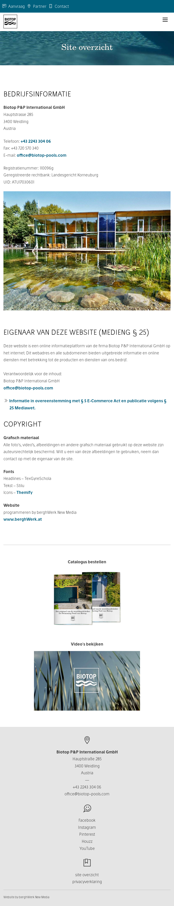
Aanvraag (13, 6)
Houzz (87, 841)
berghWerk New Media (34, 897)
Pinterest (87, 834)
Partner (36, 6)
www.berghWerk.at (22, 519)
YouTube (87, 848)
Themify (25, 492)
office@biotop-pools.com (41, 155)
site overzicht (87, 874)
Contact (59, 6)
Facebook (87, 820)
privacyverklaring (87, 881)
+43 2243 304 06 (36, 141)
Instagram (87, 827)
